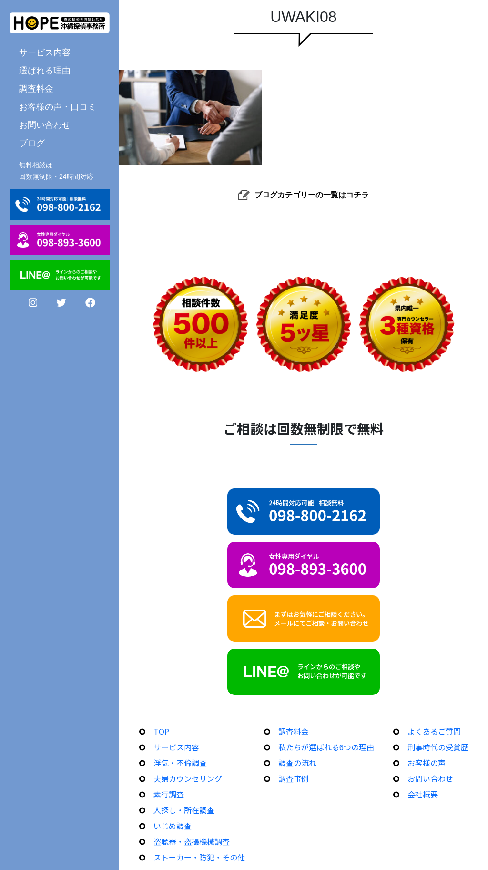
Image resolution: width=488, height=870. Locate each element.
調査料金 (36, 88)
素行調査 (168, 794)
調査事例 (293, 778)
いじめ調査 (172, 825)
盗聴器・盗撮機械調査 (191, 841)
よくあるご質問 (434, 731)
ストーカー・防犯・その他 (199, 857)
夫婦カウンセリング (187, 778)
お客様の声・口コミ (57, 106)
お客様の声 (426, 762)
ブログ (32, 142)
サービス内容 (45, 52)
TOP (161, 731)
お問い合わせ (45, 124)
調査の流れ (297, 762)
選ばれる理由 (45, 70)
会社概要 (422, 794)
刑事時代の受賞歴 (437, 747)
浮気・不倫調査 (180, 762)
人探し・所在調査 (183, 810)
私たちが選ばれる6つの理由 (326, 747)
